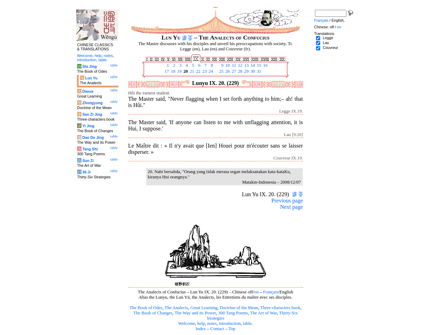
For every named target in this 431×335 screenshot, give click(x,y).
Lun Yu (91, 78)
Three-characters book (280, 307)
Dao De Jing (93, 137)
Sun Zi (88, 160)
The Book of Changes (152, 313)
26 (227, 71)
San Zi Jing (92, 114)
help (201, 323)
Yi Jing (88, 126)
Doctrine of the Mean (239, 307)
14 (252, 65)
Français (270, 292)
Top (232, 328)
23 (204, 71)
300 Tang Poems (233, 313)
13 (246, 65)
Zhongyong (92, 103)
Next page (291, 207)
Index (200, 328)
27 (233, 71)
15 (258, 65)
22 (198, 71)
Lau (326, 43)
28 (240, 71)
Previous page (287, 201)
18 (172, 71)
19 (179, 71)
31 (258, 71)
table (247, 323)
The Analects (176, 307)
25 (221, 71)
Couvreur (330, 47)
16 (265, 65)
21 (191, 71)
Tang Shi (90, 149)
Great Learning (203, 307)
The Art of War (263, 313)
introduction (230, 323)
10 (227, 65)
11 (233, 65)
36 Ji (86, 172)
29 (246, 71)
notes (212, 323)
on (256, 292)
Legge (328, 38)
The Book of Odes (145, 307)
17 (166, 71)
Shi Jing (89, 66)
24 (210, 71)
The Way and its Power (195, 313)
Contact (217, 328)
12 (240, 65)
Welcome (186, 323)
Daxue (87, 91)
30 (252, 71)
